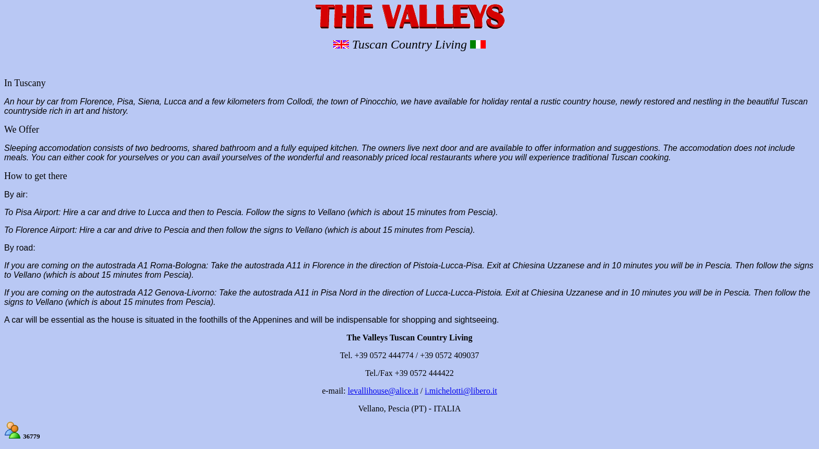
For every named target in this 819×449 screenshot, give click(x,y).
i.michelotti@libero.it (461, 390)
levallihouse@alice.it (383, 390)
